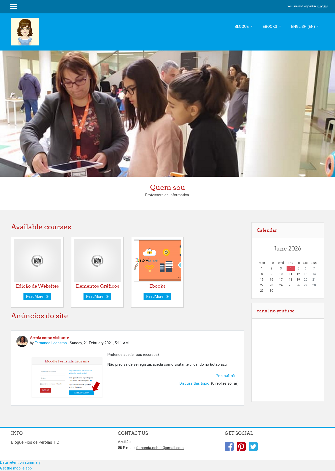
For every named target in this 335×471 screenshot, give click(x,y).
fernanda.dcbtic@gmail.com (160, 447)
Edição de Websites (37, 286)
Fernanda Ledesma (51, 343)
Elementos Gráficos (97, 286)
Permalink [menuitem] (225, 375)
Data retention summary (20, 462)
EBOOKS (270, 26)
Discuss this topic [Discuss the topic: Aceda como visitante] (194, 383)
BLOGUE (242, 26)
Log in (322, 6)
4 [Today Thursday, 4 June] (290, 268)
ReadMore (37, 296)
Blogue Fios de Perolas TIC (35, 442)
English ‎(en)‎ (303, 26)
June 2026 (287, 248)
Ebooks (157, 286)
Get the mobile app (16, 468)
